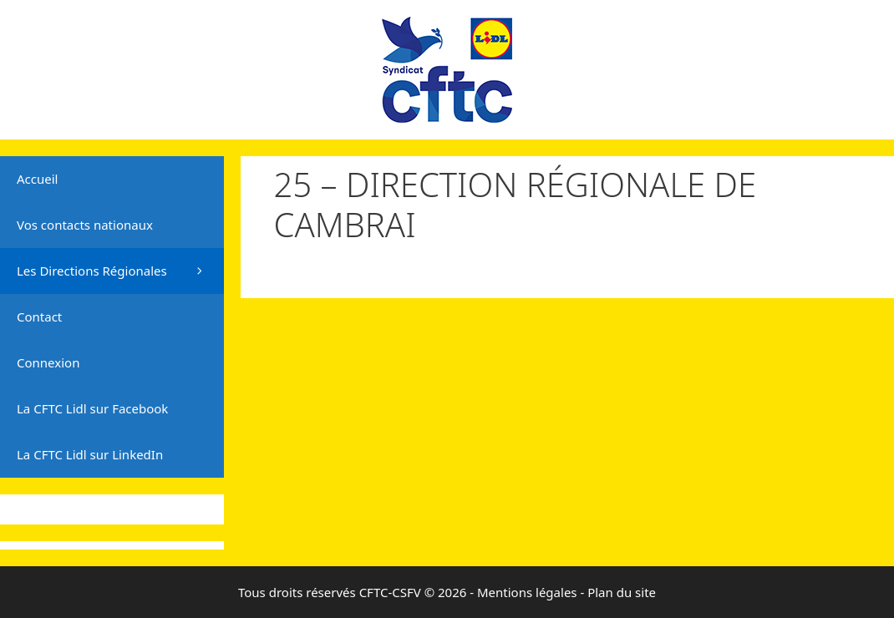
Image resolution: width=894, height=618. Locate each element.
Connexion (48, 362)
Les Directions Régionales (120, 271)
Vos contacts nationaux (85, 224)
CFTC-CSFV (390, 592)
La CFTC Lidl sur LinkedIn (90, 454)
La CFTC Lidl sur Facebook (92, 408)
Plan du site (621, 592)
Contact (39, 316)
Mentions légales (527, 592)
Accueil (37, 178)
